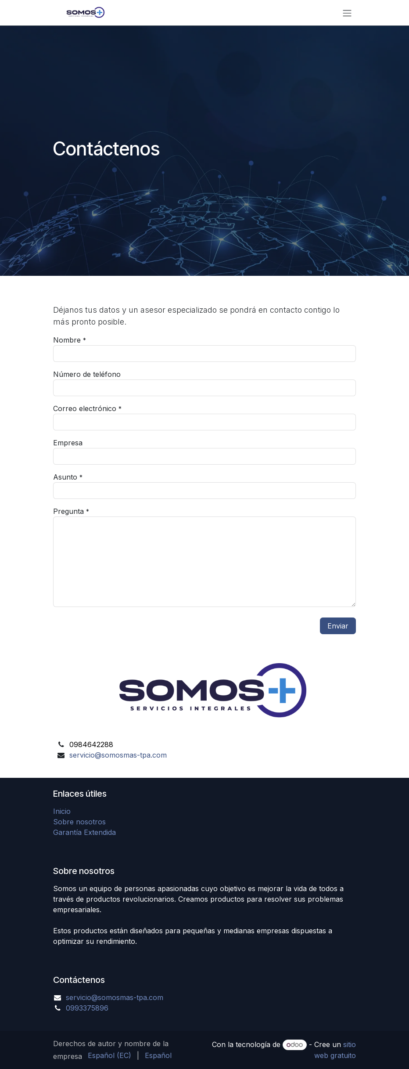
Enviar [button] (337, 625)
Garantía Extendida (84, 832)
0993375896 (87, 1008)
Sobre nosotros (79, 821)
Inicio (62, 811)
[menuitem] (109, 1055)
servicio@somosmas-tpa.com (118, 755)
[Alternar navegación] (347, 13)
